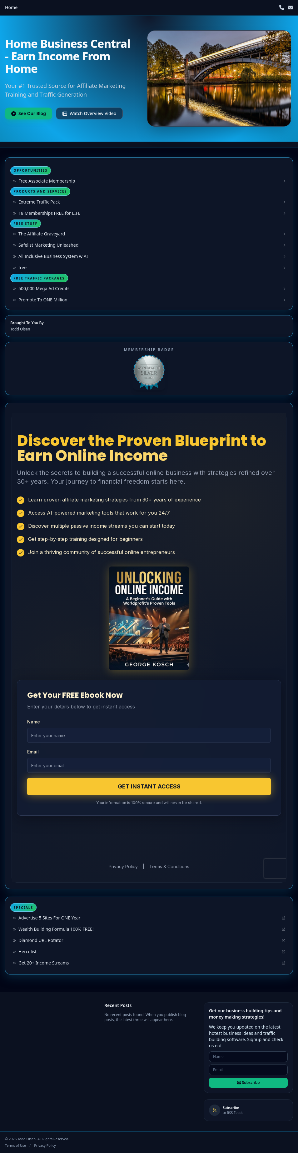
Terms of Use (15, 1145)
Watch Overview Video (89, 113)
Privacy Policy (45, 1145)
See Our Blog (28, 113)
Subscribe (248, 1082)
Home (11, 7)
